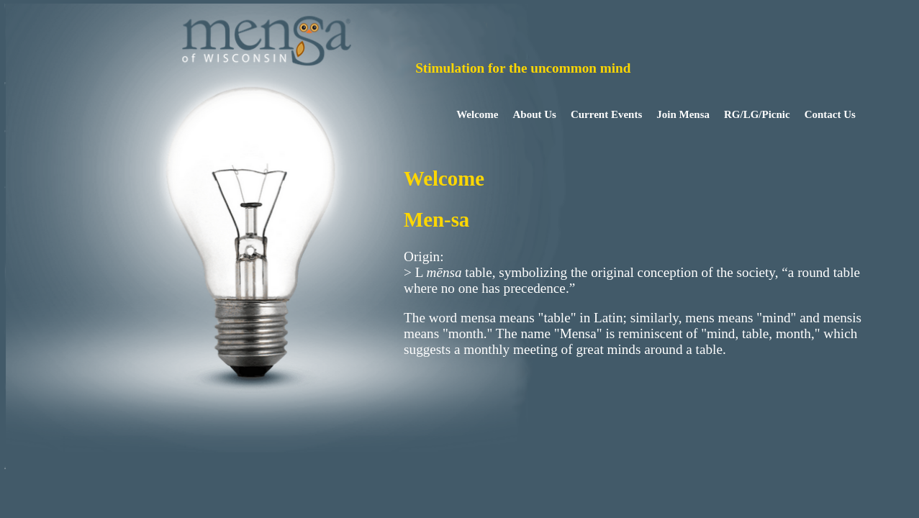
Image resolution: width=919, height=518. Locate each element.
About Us (534, 114)
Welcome (477, 114)
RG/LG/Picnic (757, 114)
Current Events (606, 114)
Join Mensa (683, 114)
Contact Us (830, 114)
